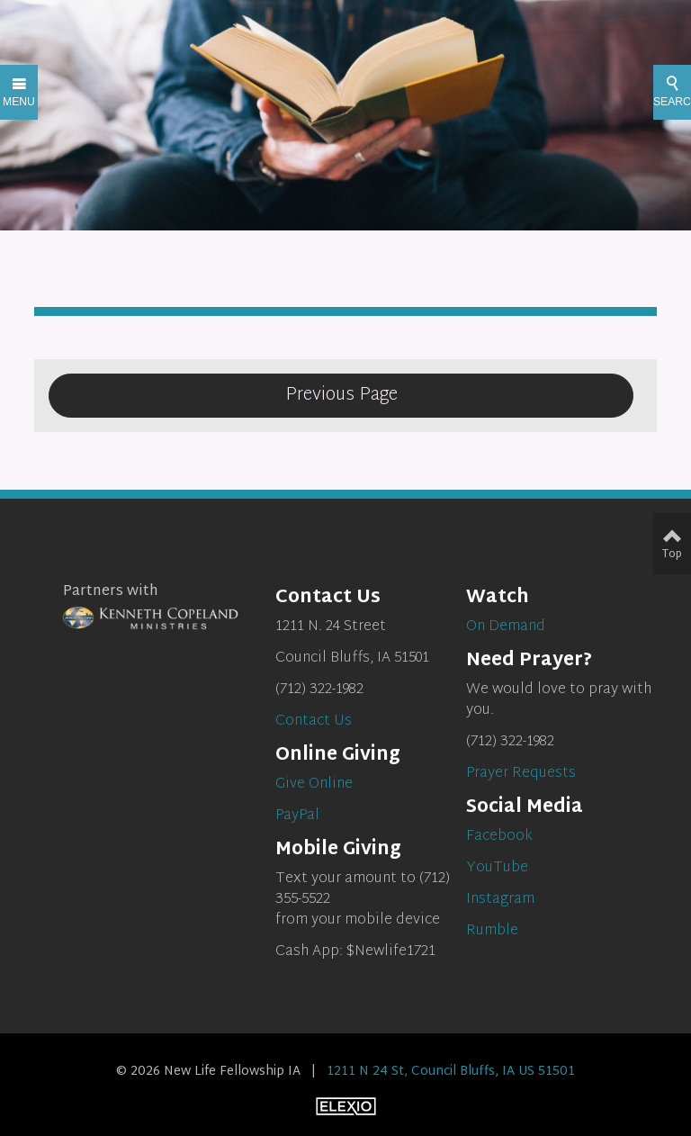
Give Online (314, 784)
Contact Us (313, 721)
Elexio (346, 1106)
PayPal (297, 816)
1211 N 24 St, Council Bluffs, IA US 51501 (451, 1071)
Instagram (500, 900)
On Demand (505, 627)
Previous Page (341, 395)
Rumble (492, 931)
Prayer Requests (521, 774)
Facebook (499, 837)
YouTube (497, 868)
